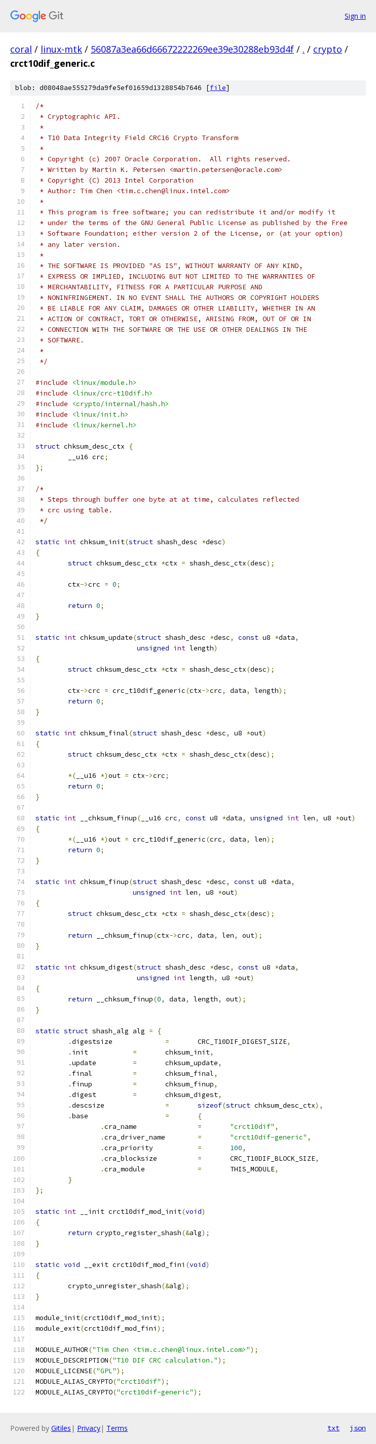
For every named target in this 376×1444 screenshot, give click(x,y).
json (358, 1427)
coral (21, 49)
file (218, 87)
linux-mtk (61, 49)
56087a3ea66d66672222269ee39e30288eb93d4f (192, 49)
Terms (117, 1428)
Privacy (88, 1428)
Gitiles (61, 1428)
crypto (327, 49)
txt (333, 1427)
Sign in (355, 16)
